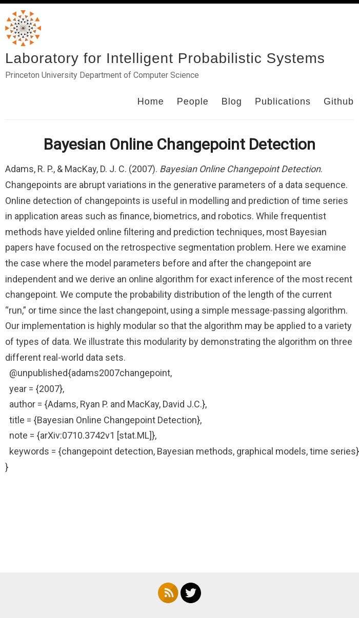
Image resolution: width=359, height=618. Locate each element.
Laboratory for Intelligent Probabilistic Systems (165, 58)
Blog (232, 101)
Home (150, 101)
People (193, 101)
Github (339, 101)
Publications (283, 101)
